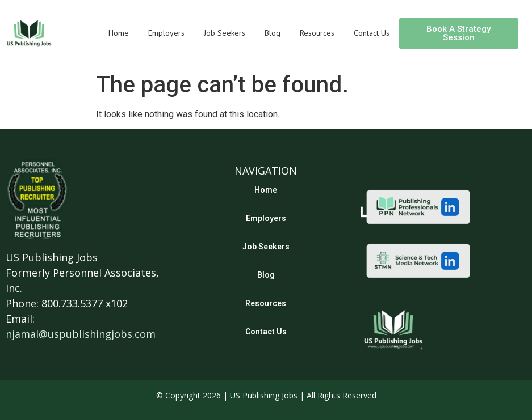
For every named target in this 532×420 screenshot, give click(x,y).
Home (118, 33)
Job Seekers (224, 33)
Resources (317, 33)
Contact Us (371, 33)
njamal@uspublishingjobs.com (81, 334)
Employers (166, 33)
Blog (272, 33)
